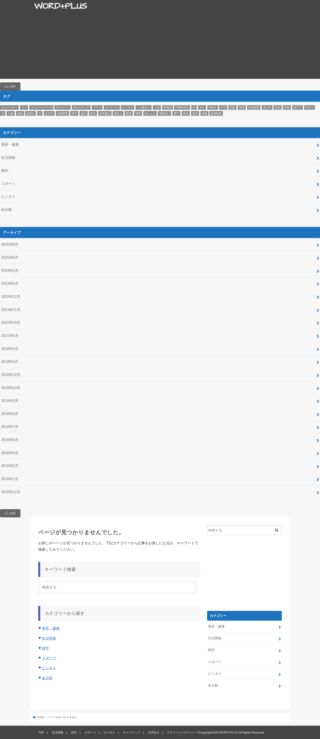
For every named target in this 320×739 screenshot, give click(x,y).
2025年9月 (9, 244)
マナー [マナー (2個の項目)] (97, 107)
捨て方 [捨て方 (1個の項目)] (298, 107)
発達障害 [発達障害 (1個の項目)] (62, 113)
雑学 (4, 171)
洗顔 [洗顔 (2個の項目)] (20, 113)
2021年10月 (10, 322)
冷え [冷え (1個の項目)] (202, 107)
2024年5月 (9, 270)
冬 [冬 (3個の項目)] (194, 107)
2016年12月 (10, 375)
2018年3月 (9, 362)
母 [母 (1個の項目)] (2, 113)
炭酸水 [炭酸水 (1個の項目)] (30, 113)
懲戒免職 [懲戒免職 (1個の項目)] (253, 107)
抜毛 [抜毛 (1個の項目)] (277, 107)
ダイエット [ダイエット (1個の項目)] (62, 107)
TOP (41, 732)
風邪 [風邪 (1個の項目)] (195, 113)
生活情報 (8, 157)
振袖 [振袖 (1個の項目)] (287, 107)
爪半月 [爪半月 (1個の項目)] (49, 113)
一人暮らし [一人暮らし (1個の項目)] (143, 107)
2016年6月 (9, 440)
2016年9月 (9, 401)
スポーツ (8, 183)
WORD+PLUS (60, 6)
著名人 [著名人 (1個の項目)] (118, 113)
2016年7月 (9, 427)
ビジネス (8, 197)
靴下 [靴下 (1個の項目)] (176, 113)
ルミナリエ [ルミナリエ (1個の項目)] (111, 107)
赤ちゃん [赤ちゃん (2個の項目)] (150, 113)
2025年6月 (9, 257)
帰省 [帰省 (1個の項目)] (241, 107)
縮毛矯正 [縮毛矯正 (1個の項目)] (105, 113)
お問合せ (153, 732)
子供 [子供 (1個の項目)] (223, 107)
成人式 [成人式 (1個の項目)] (267, 107)
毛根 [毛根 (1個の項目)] (10, 113)
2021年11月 (10, 310)
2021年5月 (9, 336)
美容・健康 (10, 144)
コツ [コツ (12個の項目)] (24, 107)
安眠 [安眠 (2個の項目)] (232, 107)
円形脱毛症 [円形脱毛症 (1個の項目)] (182, 107)
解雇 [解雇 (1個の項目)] (128, 113)
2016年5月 (9, 453)
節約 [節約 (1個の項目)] (83, 113)
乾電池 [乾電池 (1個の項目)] (168, 107)
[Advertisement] (160, 48)
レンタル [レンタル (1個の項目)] (127, 107)
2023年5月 (9, 283)
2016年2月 (9, 466)
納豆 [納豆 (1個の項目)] (93, 113)
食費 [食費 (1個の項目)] (204, 113)
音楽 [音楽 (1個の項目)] (185, 113)
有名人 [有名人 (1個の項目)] (310, 107)
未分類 (6, 210)
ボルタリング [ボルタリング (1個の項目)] (81, 107)
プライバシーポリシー (180, 732)
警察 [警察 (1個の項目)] (138, 113)
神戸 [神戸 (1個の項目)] (74, 113)
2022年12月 (10, 296)
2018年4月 (9, 349)
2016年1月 (9, 479)
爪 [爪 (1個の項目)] (39, 113)
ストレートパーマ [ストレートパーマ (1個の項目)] (41, 107)
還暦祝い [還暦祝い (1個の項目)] (164, 113)
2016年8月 (9, 414)
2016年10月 (10, 388)
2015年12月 (10, 492)
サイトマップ (131, 732)
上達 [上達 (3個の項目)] (157, 107)
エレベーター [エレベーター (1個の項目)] (9, 107)
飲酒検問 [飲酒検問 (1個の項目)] (216, 113)
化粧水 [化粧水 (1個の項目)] (213, 107)
